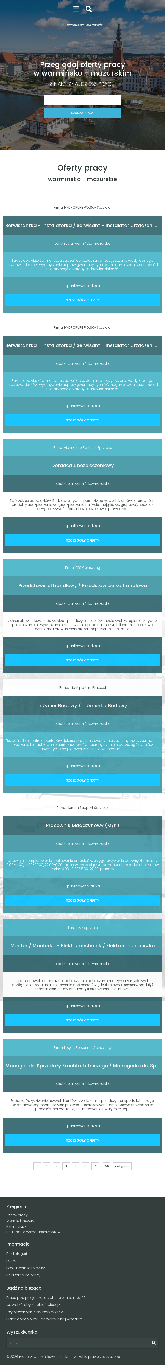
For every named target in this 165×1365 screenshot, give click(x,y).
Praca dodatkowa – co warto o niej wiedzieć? (44, 1319)
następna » (122, 1166)
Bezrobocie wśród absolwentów (33, 1231)
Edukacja (14, 1260)
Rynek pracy (16, 1226)
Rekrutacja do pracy (23, 1275)
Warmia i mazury (20, 1220)
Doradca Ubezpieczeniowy (82, 465)
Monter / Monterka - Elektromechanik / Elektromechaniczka (82, 945)
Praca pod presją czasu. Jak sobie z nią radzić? (46, 1297)
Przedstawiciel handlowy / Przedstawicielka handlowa (82, 585)
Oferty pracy (17, 1215)
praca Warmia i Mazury (25, 1268)
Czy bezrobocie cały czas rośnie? (34, 1312)
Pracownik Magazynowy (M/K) (82, 825)
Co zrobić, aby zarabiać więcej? (33, 1304)
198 (106, 1166)
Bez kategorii (17, 1253)
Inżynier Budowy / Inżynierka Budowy (82, 705)
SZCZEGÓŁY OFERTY (82, 300)
